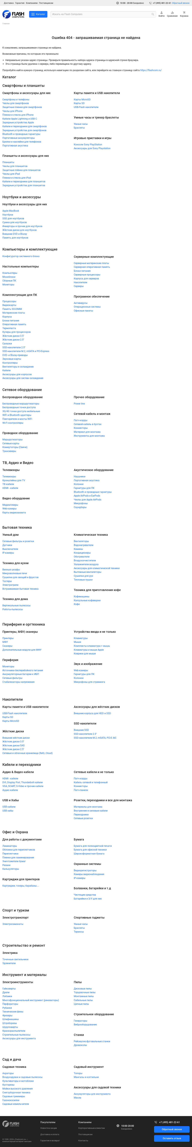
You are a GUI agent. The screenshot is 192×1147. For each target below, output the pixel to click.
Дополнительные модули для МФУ (21, 649)
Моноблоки (8, 276)
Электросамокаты (12, 924)
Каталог (38, 14)
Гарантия (19, 3)
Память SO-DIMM (12, 309)
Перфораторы (10, 1004)
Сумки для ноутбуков (14, 222)
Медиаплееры (10, 504)
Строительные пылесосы (16, 1034)
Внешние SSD (81, 730)
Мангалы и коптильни (86, 1077)
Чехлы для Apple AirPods (87, 499)
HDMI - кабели (10, 488)
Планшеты (8, 162)
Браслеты (79, 127)
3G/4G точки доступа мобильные (21, 411)
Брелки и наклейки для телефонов (21, 141)
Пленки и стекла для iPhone (17, 114)
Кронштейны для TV (13, 480)
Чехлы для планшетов (14, 166)
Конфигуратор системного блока (20, 256)
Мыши (77, 642)
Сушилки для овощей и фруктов (20, 577)
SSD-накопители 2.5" (13, 347)
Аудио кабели (10, 790)
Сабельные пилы (83, 1000)
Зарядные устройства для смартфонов (24, 130)
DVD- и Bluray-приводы (15, 355)
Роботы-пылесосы (12, 609)
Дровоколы (80, 1045)
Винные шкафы (11, 569)
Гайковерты (9, 988)
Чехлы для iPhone (12, 111)
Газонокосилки (10, 1100)
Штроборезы (9, 1023)
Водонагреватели (83, 545)
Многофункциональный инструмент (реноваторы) (30, 1000)
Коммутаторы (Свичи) (14, 447)
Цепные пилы (81, 1004)
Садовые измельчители (15, 1104)
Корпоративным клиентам (91, 1128)
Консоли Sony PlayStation (88, 144)
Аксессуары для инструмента (19, 1038)
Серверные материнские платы (91, 263)
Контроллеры (10, 362)
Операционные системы (87, 306)
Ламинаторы (9, 846)
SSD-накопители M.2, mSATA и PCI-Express (25, 351)
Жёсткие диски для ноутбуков (19, 230)
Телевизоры (9, 476)
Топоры (78, 1073)
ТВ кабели (8, 484)
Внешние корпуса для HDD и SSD (92, 713)
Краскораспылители (13, 1030)
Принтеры (8, 638)
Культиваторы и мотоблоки (18, 1081)
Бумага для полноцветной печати (93, 846)
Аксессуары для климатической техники (97, 568)
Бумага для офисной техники (90, 849)
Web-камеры (9, 508)
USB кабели (8, 806)
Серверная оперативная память (92, 267)
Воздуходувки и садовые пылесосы (22, 1077)
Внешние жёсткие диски (16, 737)
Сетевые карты (10, 443)
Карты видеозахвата (14, 512)
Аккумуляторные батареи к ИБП (20, 674)
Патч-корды (80, 420)
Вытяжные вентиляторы (87, 572)
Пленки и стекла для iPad (16, 177)
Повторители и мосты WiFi (17, 419)
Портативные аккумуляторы (18, 138)
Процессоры (9, 301)
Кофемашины (81, 596)
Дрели (5, 992)
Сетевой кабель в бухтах (87, 424)
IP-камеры (8, 552)
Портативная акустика (15, 145)
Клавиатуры (81, 638)
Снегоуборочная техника (16, 1092)
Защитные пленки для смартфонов (22, 107)
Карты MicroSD (82, 99)
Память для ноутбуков (15, 237)
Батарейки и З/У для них (88, 898)
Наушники (79, 476)
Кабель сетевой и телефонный (91, 782)
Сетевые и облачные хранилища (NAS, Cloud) (27, 753)
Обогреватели (81, 556)
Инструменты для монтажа (89, 435)
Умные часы (81, 124)
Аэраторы (8, 1073)
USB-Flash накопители (86, 107)
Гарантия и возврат (50, 1140)
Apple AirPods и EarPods (87, 495)
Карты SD (79, 103)
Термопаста (9, 328)
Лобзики (7, 996)
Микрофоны (81, 503)
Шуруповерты (10, 1027)
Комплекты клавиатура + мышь (92, 645)
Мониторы (8, 284)
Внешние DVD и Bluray (14, 233)
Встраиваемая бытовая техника (20, 588)
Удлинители (9, 963)
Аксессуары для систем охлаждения (22, 378)
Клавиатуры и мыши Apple (89, 649)
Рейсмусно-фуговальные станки (92, 1041)
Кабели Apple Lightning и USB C (19, 118)
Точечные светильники (15, 959)
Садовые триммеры (13, 1096)
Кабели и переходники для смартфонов (24, 126)
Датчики (7, 545)
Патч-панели (81, 790)
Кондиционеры (82, 552)
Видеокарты (9, 305)
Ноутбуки (7, 214)
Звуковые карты (11, 358)
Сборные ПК (9, 280)
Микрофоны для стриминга (89, 682)
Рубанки (7, 1007)
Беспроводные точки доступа (19, 407)
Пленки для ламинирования (18, 857)
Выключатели (10, 549)
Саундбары (80, 507)
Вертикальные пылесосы (16, 605)
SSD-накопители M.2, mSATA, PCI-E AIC (95, 737)
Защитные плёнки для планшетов (21, 170)
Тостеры (7, 581)
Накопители (80, 282)
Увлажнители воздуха (86, 564)
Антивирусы (80, 303)
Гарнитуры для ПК (84, 488)
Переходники (81, 814)
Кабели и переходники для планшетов (23, 181)
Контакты (83, 1140)
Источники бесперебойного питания (22, 670)
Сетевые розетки (83, 818)
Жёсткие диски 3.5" (13, 335)
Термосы (79, 931)
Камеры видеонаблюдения (89, 874)
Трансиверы (9, 451)
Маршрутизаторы (12, 439)
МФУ (5, 642)
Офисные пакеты (83, 310)
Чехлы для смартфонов (15, 103)
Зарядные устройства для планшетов (23, 185)
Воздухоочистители (85, 560)
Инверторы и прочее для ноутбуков (22, 226)
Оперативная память (14, 324)
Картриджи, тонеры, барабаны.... (20, 885)
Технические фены (12, 1011)
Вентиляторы (81, 541)
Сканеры (7, 645)
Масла (77, 1097)
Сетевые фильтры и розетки (18, 541)
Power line (79, 403)
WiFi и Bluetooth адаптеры (16, 415)
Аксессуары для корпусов (17, 374)
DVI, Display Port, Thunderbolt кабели (22, 782)
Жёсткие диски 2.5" (13, 339)
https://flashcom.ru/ (151, 70)
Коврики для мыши (85, 653)
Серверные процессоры (87, 274)
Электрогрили (10, 584)
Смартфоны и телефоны (15, 99)
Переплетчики (10, 853)
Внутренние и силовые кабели (91, 810)
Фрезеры (7, 1015)
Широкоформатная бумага (89, 853)
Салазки (7, 343)
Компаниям (32, 3)
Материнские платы (13, 312)
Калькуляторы (10, 868)
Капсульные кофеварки (87, 600)
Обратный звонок (181, 3)
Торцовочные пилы (84, 992)
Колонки (78, 484)
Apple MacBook (10, 210)
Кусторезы (8, 1084)
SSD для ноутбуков (13, 218)
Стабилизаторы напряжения (18, 682)
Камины (78, 549)
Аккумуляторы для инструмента (92, 1093)
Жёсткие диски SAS (13, 745)
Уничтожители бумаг (14, 861)
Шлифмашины (10, 1019)
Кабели (6, 370)
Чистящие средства (85, 894)
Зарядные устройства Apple (18, 122)
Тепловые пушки (83, 579)
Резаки (6, 865)
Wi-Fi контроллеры (12, 422)
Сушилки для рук (83, 575)
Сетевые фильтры (12, 678)
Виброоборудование (85, 1024)
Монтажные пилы (84, 996)
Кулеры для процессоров (16, 332)
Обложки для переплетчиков (18, 849)
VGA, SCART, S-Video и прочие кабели (22, 786)
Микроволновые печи (14, 573)
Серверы (79, 286)
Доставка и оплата (49, 1134)
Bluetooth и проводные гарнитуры (21, 134)
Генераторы (80, 1020)
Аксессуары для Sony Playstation (92, 148)
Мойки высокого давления (17, 1088)
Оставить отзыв (172, 1138)
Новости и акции (48, 1128)
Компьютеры (9, 273)
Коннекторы (81, 428)
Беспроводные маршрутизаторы (20, 403)
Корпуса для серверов (86, 278)
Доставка (9, 3)
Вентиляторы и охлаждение (18, 366)
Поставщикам (46, 3)
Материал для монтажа (87, 431)
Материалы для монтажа (88, 806)
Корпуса (7, 316)
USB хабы (7, 810)
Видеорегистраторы (85, 870)
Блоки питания (10, 320)
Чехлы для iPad (11, 173)
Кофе (77, 604)
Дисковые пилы (83, 988)
